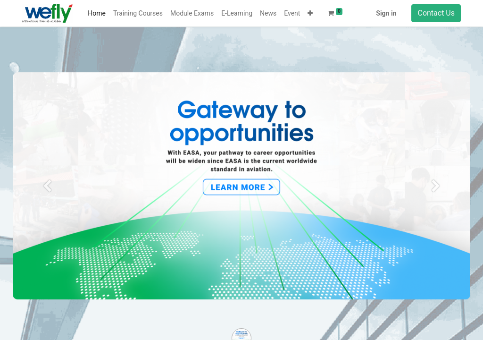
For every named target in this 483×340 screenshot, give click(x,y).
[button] (310, 13)
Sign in (386, 13)
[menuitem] (96, 13)
